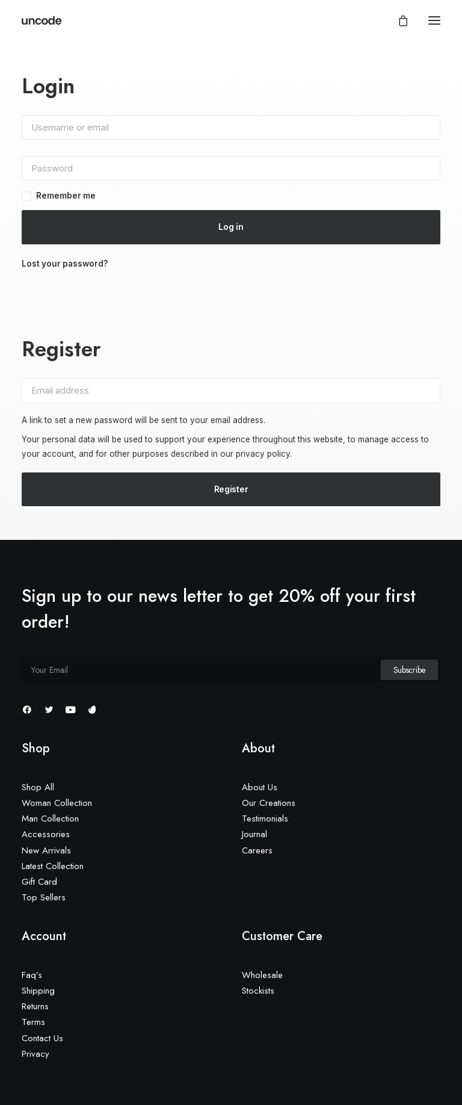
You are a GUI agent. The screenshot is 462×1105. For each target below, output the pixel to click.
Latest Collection (53, 866)
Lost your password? (65, 263)
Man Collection (50, 818)
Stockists (258, 990)
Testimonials (265, 818)
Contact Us (42, 1038)
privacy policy (263, 454)
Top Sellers (44, 897)
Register (231, 489)
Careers (257, 850)
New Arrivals (46, 850)
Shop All (38, 787)
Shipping (38, 990)
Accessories (46, 834)
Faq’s (32, 975)
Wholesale (262, 975)
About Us (259, 787)
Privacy (35, 1053)
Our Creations (268, 802)
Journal (254, 834)
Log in (230, 226)
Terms (33, 1022)
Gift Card (39, 881)
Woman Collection (57, 802)
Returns (35, 1006)
